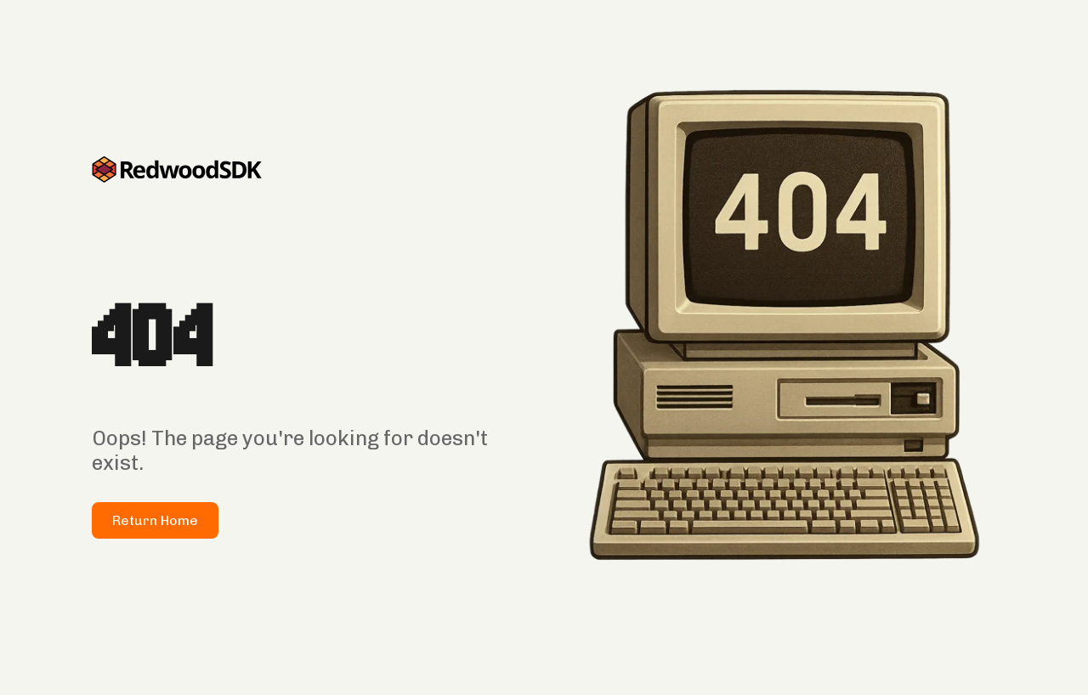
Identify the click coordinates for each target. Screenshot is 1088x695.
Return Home (155, 520)
